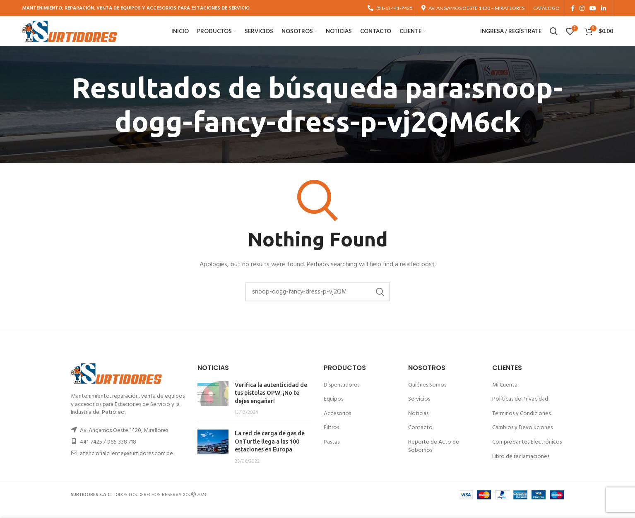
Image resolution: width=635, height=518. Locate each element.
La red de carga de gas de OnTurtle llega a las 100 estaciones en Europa (270, 451)
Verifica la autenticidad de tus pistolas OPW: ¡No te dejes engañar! (271, 402)
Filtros (331, 438)
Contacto (420, 438)
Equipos (333, 409)
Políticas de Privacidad (520, 409)
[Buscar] (317, 302)
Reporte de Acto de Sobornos (433, 456)
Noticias (418, 424)
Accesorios (337, 424)
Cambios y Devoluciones (522, 438)
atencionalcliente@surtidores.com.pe (126, 464)
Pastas (331, 452)
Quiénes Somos (427, 395)
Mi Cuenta (504, 395)
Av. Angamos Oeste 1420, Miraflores (124, 441)
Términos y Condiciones (521, 424)
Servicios (419, 409)
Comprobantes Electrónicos (527, 452)
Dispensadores (341, 395)
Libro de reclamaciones (520, 466)
